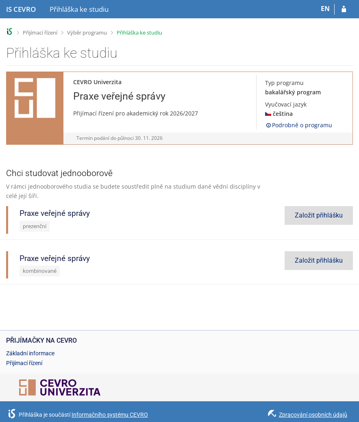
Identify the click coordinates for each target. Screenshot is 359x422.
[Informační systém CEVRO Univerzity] (21, 9)
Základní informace (30, 353)
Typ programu (284, 83)
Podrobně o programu (298, 125)
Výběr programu (87, 32)
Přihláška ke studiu (139, 32)
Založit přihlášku (319, 215)
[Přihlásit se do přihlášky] (344, 9)
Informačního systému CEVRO (110, 414)
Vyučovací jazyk (286, 104)
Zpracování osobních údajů (313, 414)
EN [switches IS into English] (325, 8)
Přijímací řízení (40, 32)
